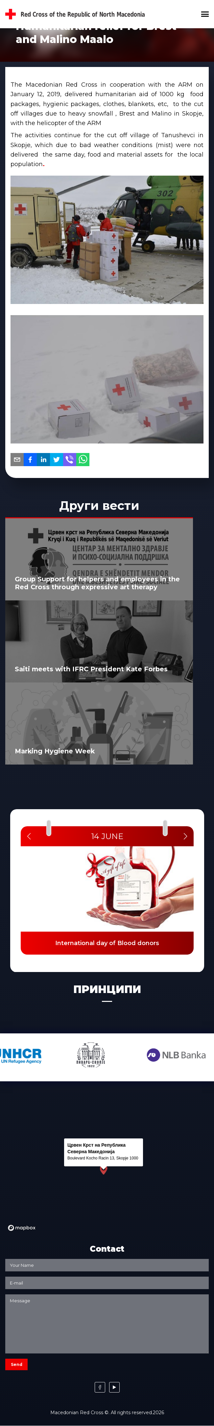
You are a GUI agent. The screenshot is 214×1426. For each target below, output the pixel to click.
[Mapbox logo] (21, 1228)
